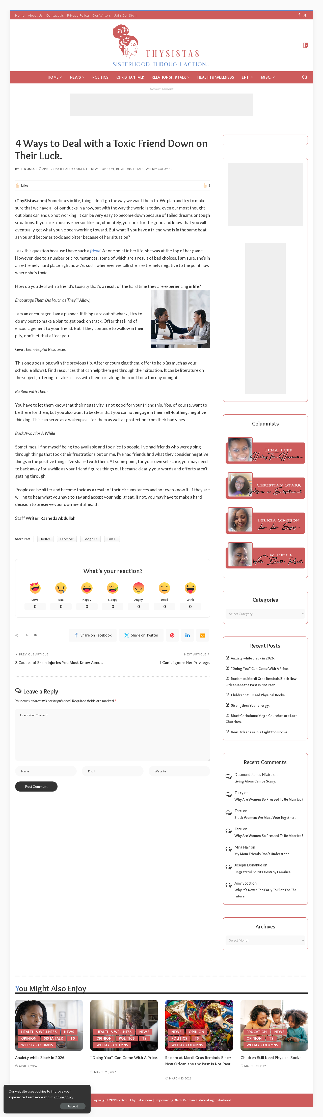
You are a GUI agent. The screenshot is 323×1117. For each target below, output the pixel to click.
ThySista (28, 168)
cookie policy (64, 1097)
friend (95, 250)
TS (72, 1038)
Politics (127, 1038)
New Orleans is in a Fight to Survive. (259, 732)
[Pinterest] (172, 635)
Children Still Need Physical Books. (258, 695)
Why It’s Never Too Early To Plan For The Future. (265, 893)
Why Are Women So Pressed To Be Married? (268, 799)
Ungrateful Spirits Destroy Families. (262, 872)
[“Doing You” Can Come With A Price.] (124, 1025)
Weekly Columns (159, 168)
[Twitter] (305, 15)
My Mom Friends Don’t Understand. (262, 854)
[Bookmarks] (305, 45)
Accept (62, 1106)
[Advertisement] (161, 105)
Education (257, 1032)
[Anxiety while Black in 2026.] (49, 1025)
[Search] (305, 77)
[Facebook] (299, 15)
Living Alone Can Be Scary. (255, 781)
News (95, 168)
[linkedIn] (187, 635)
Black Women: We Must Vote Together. (264, 817)
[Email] (202, 635)
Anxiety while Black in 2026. (253, 658)
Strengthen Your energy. (250, 705)
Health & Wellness (39, 1032)
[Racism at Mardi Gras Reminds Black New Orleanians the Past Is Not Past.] (199, 1025)
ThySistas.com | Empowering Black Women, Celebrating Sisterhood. (180, 1100)
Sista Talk (53, 1038)
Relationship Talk (130, 168)
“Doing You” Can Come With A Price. (259, 668)
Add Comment (76, 168)
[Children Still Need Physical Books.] (274, 1025)
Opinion (108, 168)
